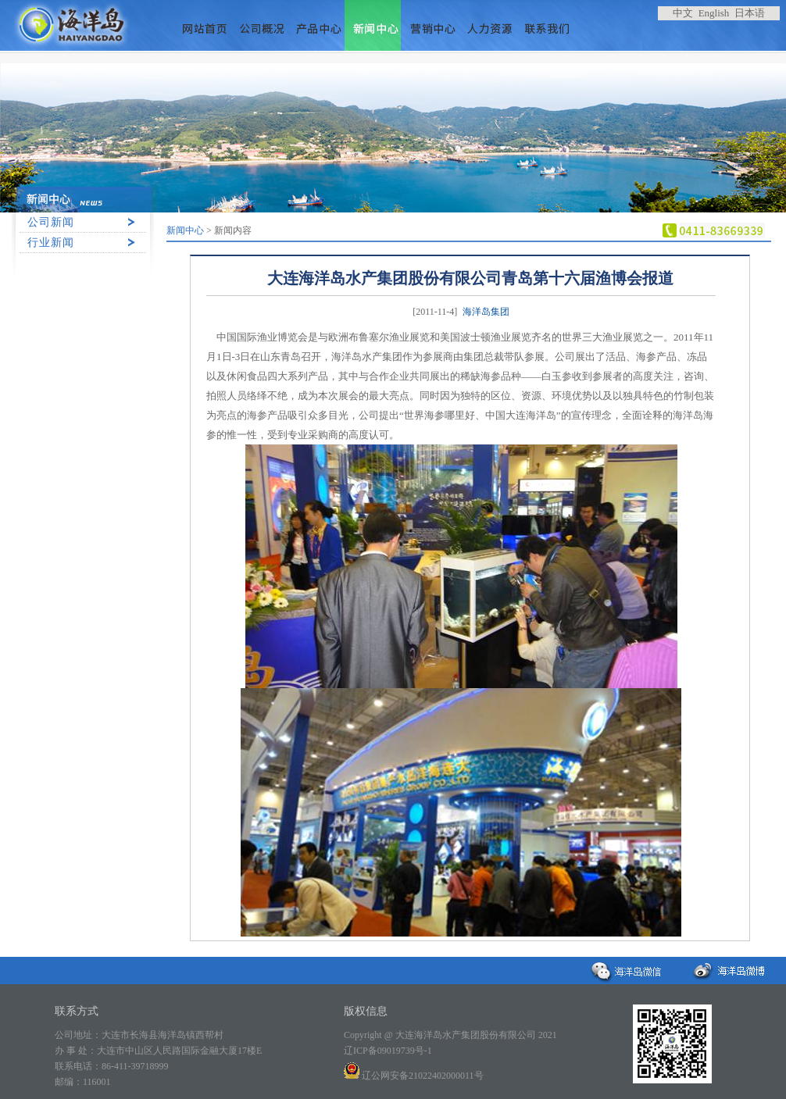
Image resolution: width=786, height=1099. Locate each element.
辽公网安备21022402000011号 (414, 1075)
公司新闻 (50, 222)
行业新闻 (50, 242)
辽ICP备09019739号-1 (388, 1050)
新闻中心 (185, 230)
